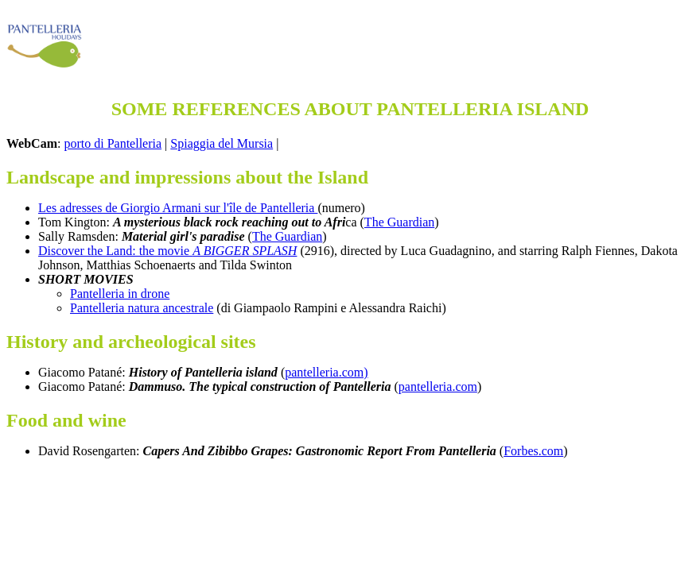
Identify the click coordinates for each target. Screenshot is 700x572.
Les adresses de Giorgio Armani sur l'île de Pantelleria (177, 207)
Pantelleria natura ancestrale (141, 308)
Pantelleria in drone (119, 293)
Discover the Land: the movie (167, 250)
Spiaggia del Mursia (221, 143)
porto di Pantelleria (112, 143)
